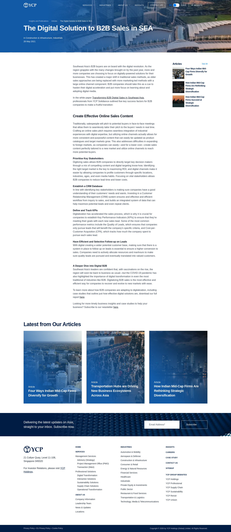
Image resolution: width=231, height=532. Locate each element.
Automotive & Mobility (131, 452)
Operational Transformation (89, 489)
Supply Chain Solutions (88, 486)
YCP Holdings (172, 479)
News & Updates (83, 507)
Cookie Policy (57, 528)
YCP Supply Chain (174, 487)
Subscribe (194, 424)
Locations (79, 511)
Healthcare (126, 477)
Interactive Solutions (86, 479)
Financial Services (129, 473)
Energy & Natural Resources (134, 468)
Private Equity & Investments (134, 485)
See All (204, 64)
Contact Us (156, 5)
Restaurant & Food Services (133, 493)
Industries (106, 5)
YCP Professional (174, 483)
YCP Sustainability (174, 491)
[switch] (176, 5)
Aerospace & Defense (131, 456)
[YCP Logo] (30, 5)
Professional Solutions (85, 471)
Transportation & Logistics (132, 497)
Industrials (58, 38)
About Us (124, 5)
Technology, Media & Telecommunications (140, 501)
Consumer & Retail (129, 464)
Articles (54, 21)
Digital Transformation (87, 475)
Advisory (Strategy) (86, 460)
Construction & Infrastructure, (39, 38)
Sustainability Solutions (87, 482)
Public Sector (127, 489)
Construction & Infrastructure (134, 460)
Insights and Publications (38, 21)
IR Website (198, 5)
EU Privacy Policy (43, 528)
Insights (139, 5)
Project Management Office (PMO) (93, 463)
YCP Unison (171, 500)
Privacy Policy (29, 528)
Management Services (85, 456)
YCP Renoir (171, 496)
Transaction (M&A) (85, 467)
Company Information (85, 499)
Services (89, 5)
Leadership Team (83, 503)
